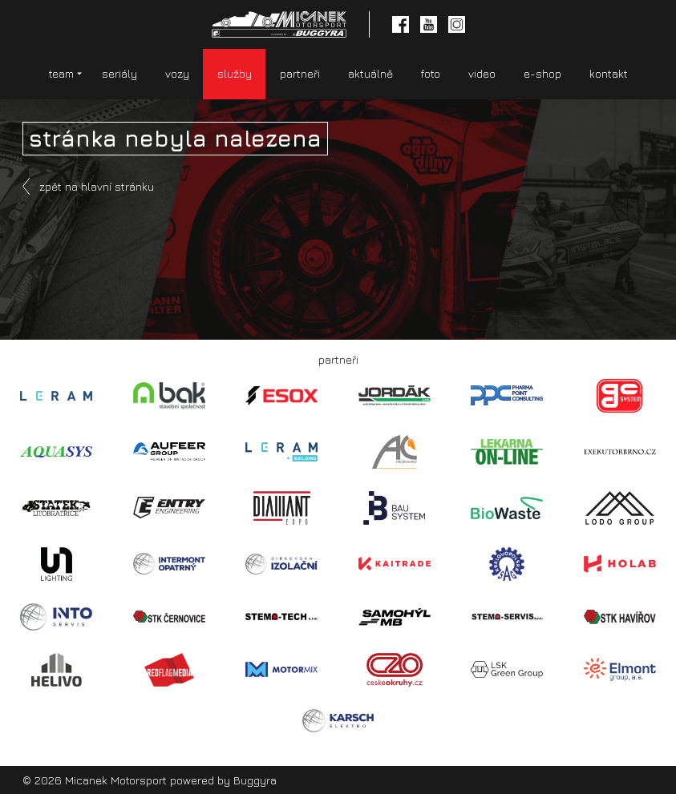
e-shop (542, 73)
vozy (177, 73)
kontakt (608, 73)
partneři (300, 73)
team (61, 73)
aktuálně (370, 73)
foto (430, 73)
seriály (119, 73)
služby (234, 73)
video (482, 73)
